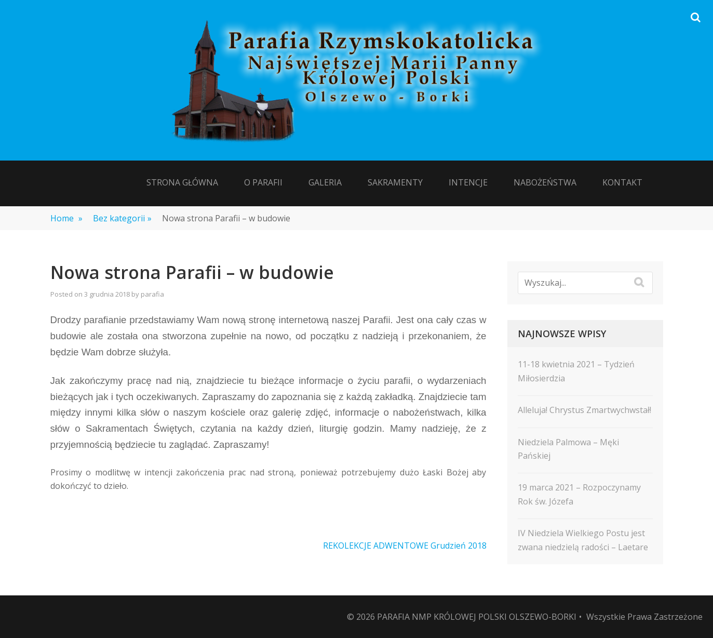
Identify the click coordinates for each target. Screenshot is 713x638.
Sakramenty (395, 182)
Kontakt (622, 182)
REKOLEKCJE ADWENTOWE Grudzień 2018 (405, 545)
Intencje (468, 182)
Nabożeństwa (545, 182)
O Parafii (263, 182)
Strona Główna (182, 182)
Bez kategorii (122, 218)
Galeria (325, 182)
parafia (152, 294)
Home (66, 218)
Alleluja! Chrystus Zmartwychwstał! (584, 410)
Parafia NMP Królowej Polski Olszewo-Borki (476, 616)
